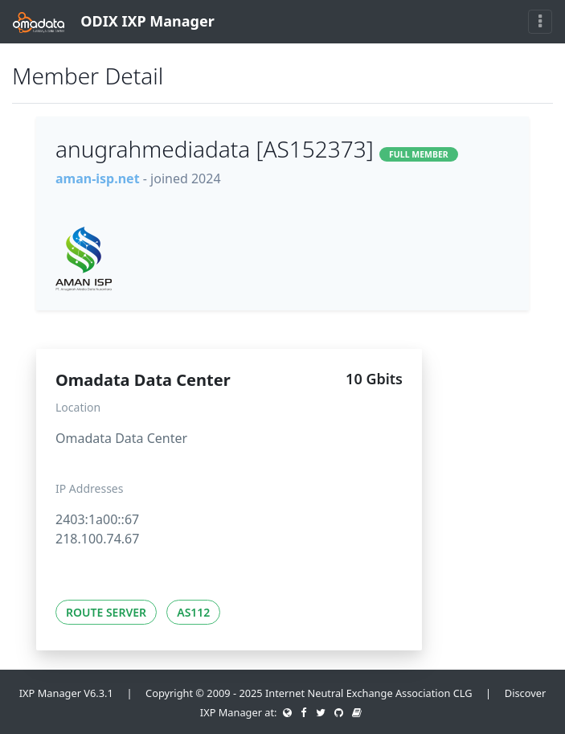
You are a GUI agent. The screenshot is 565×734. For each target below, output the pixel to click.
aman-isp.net (97, 178)
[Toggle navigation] (540, 22)
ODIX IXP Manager (114, 22)
